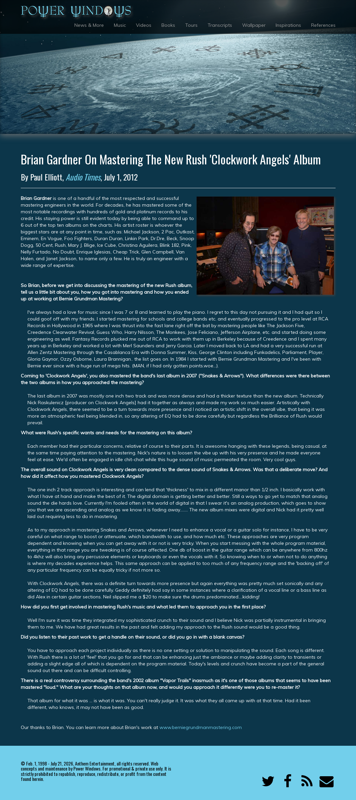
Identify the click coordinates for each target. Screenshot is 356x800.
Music (120, 25)
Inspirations (288, 25)
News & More (89, 25)
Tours (191, 25)
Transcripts (220, 25)
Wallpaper (254, 25)
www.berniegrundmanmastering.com (200, 727)
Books (168, 25)
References (323, 25)
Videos (143, 25)
